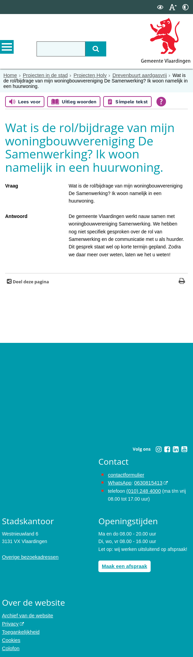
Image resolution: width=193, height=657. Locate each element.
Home (9, 75)
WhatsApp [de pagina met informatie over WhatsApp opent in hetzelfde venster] (119, 482)
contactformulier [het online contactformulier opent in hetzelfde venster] (125, 474)
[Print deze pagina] (182, 281)
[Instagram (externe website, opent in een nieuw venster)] (159, 449)
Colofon (10, 643)
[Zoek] (91, 48)
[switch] (160, 7)
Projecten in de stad (43, 75)
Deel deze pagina (30, 281)
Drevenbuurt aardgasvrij (132, 75)
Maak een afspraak (123, 564)
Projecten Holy (85, 75)
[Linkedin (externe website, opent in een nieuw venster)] (176, 449)
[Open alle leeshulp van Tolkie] (161, 101)
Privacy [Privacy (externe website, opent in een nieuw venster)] (10, 620)
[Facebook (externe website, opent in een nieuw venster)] (167, 449)
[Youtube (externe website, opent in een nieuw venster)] (184, 449)
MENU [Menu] (7, 48)
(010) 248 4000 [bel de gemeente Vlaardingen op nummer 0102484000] (142, 489)
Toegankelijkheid (20, 628)
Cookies (10, 636)
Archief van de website (26, 613)
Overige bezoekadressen (28, 555)
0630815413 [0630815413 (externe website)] (146, 482)
